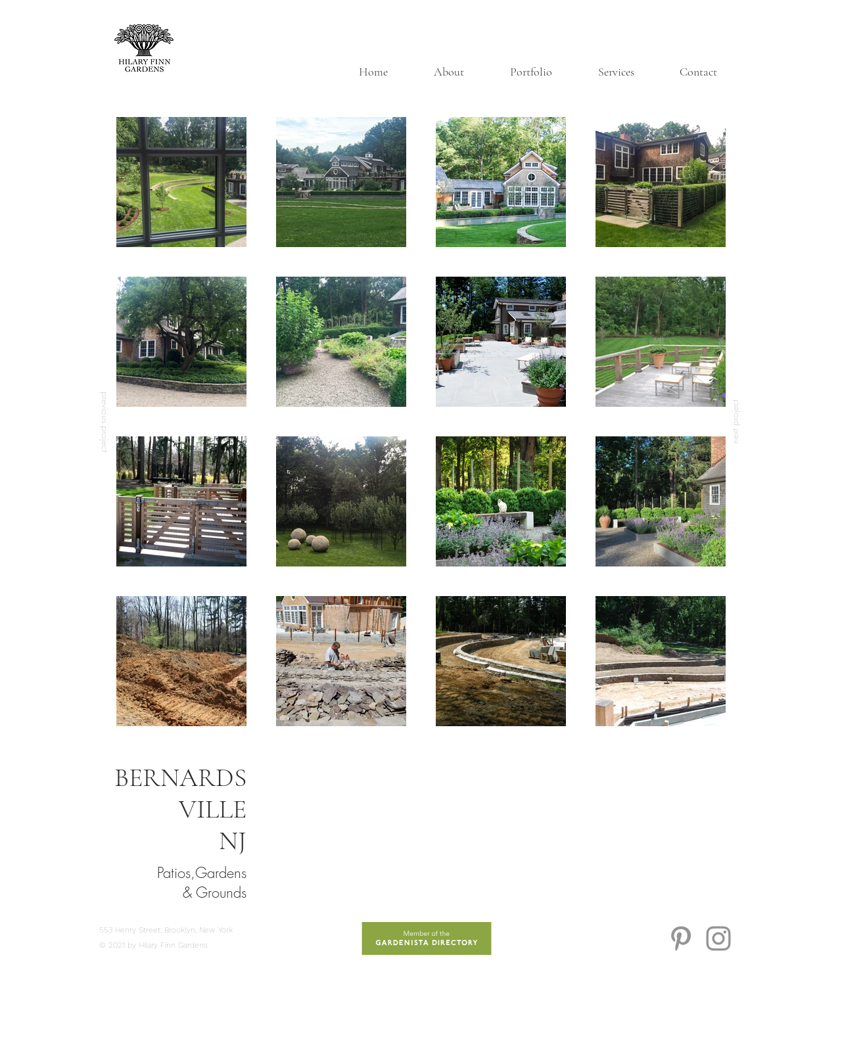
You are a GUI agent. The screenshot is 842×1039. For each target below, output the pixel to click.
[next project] (734, 422)
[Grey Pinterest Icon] (681, 938)
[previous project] (105, 422)
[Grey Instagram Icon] (718, 938)
